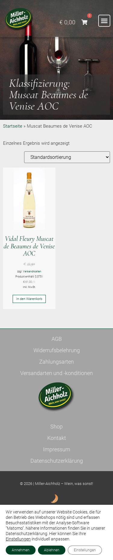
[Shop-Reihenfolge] (67, 157)
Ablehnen (51, 550)
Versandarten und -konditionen (56, 373)
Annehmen (21, 550)
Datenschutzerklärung (56, 461)
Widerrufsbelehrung (56, 350)
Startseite (12, 126)
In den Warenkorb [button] (29, 299)
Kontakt (56, 438)
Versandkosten (32, 271)
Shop (56, 426)
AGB (57, 339)
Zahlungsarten (56, 362)
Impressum (56, 449)
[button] (104, 21)
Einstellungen (18, 539)
